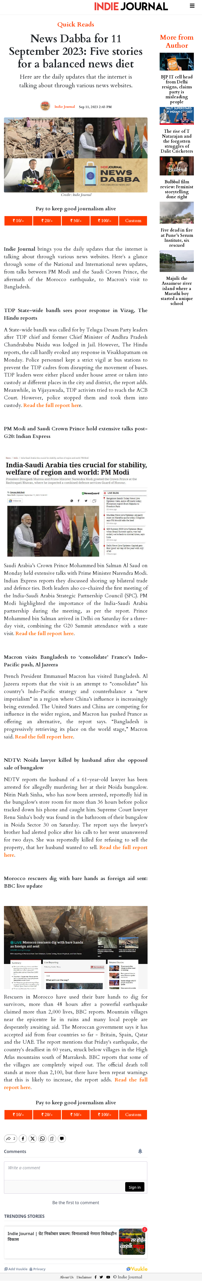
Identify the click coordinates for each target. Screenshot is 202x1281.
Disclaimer (84, 1273)
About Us (66, 1273)
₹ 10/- (18, 221)
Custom (133, 221)
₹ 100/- (104, 221)
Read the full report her (51, 405)
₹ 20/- (47, 221)
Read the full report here (45, 633)
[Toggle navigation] (192, 5)
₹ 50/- (76, 221)
